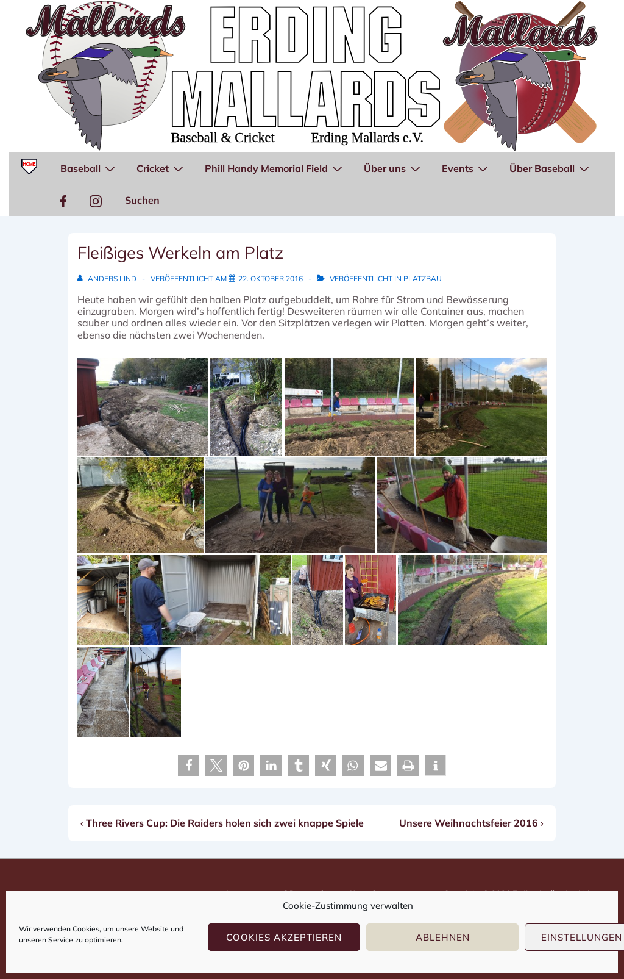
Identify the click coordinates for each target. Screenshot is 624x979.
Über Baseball (550, 168)
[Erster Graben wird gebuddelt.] (140, 505)
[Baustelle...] (142, 407)
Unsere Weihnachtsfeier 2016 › (471, 823)
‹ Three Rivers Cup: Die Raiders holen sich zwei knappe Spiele (222, 823)
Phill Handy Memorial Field (275, 168)
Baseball (89, 168)
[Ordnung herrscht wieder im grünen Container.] (102, 600)
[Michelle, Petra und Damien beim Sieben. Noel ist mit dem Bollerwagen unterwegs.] (290, 505)
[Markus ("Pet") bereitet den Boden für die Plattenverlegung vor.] (462, 505)
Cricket (161, 168)
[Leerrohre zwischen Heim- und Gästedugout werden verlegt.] (472, 600)
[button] (188, 765)
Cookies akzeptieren (284, 937)
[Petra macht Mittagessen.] (370, 600)
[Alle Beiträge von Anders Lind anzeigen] (107, 278)
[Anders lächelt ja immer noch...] (350, 407)
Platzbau (422, 278)
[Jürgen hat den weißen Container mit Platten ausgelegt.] (210, 600)
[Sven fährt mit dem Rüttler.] (155, 692)
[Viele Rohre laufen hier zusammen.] (246, 407)
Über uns (394, 168)
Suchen (142, 200)
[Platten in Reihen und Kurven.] (102, 692)
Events (466, 168)
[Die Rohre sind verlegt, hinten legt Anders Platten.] (481, 407)
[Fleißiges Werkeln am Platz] (270, 278)
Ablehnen (443, 937)
